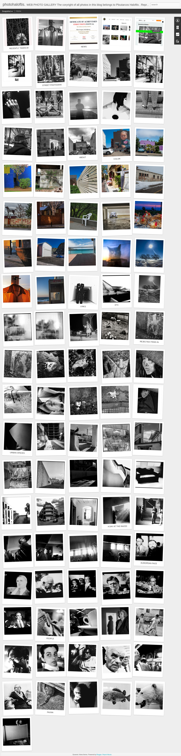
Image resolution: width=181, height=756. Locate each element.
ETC (117, 305)
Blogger (99, 754)
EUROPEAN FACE (149, 563)
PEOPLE (50, 638)
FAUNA (50, 712)
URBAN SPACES (17, 452)
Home (18, 11)
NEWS (84, 47)
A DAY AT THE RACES (117, 526)
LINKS (83, 306)
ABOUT (82, 157)
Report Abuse (107, 754)
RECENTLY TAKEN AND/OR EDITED (25, 48)
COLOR (116, 159)
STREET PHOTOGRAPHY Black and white (60, 84)
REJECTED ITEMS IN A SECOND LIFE (157, 342)
